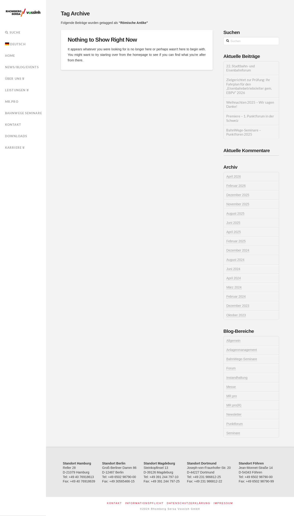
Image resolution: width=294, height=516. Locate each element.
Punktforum (234, 424)
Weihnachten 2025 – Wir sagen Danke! (250, 104)
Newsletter (233, 414)
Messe (231, 387)
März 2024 (233, 287)
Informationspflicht (144, 503)
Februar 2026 (236, 186)
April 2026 (233, 176)
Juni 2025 (233, 223)
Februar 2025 (236, 241)
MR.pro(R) (233, 405)
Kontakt (114, 503)
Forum (230, 368)
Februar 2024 (236, 296)
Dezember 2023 (237, 306)
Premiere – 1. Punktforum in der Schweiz (250, 118)
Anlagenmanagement (241, 350)
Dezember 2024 (237, 250)
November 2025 (237, 204)
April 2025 (233, 232)
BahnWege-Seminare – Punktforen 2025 (243, 132)
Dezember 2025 (237, 195)
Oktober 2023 (236, 315)
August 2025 (235, 213)
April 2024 (233, 278)
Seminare (233, 433)
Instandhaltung (236, 377)
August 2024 (235, 260)
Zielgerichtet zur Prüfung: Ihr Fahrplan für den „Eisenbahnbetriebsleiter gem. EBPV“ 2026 (249, 86)
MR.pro (231, 396)
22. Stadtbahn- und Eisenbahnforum (240, 68)
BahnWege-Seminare (241, 359)
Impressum (223, 503)
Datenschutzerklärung (188, 503)
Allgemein (233, 340)
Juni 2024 (233, 269)
